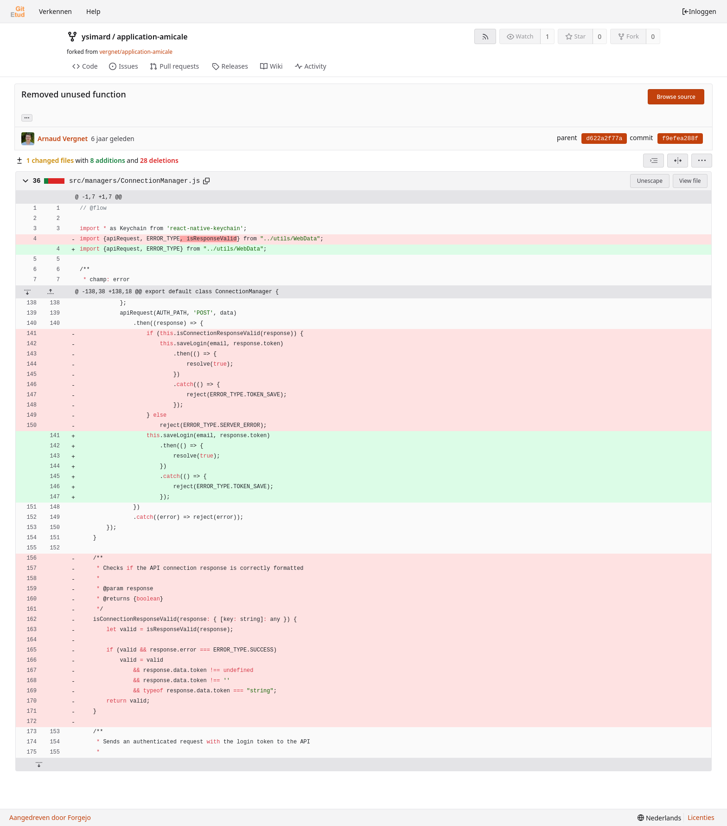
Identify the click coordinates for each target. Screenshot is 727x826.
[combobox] (653, 161)
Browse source (676, 97)
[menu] (701, 161)
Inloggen (699, 11)
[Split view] (677, 161)
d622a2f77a (604, 138)
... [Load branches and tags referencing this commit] (27, 117)
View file (690, 181)
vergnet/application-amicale (135, 52)
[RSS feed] (485, 36)
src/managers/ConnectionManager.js (134, 181)
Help (93, 11)
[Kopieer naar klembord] (206, 180)
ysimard (96, 36)
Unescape (650, 181)
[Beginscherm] (18, 11)
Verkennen (55, 11)
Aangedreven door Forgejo (50, 817)
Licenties (701, 817)
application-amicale (152, 36)
